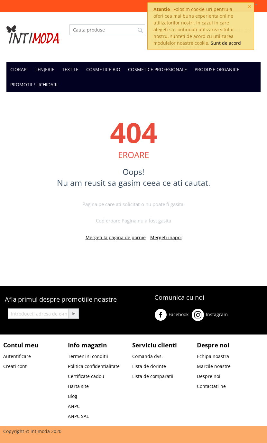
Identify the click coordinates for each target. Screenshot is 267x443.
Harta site (78, 386)
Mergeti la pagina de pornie (116, 237)
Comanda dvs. (147, 356)
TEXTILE (70, 69)
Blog (72, 396)
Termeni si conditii (88, 356)
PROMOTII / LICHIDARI (34, 84)
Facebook (171, 315)
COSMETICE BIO (103, 69)
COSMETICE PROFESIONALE (157, 69)
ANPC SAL (78, 416)
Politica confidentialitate (94, 366)
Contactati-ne (211, 386)
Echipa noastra (213, 356)
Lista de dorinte (149, 366)
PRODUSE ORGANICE (217, 69)
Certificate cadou (86, 376)
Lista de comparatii (152, 376)
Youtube (165, 331)
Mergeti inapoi (166, 237)
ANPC (74, 406)
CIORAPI (19, 69)
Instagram (210, 315)
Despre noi (208, 376)
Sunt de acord (226, 43)
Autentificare (17, 356)
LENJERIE (44, 69)
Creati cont (15, 366)
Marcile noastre (214, 366)
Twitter (241, 317)
